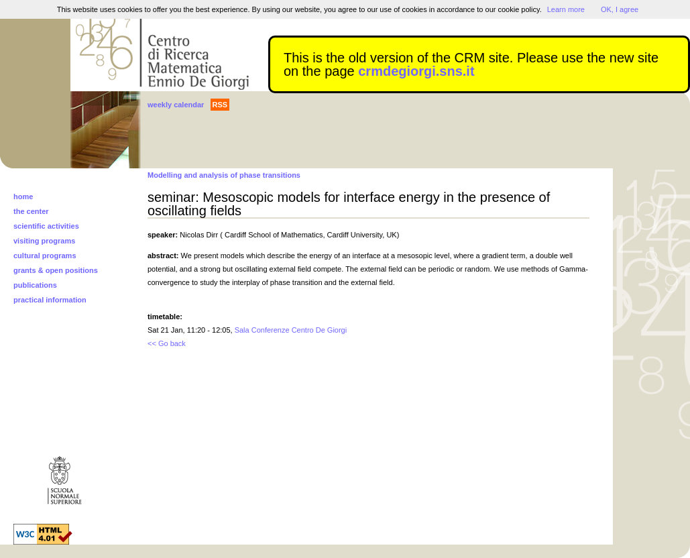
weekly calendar (176, 105)
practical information (50, 300)
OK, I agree (619, 9)
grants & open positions (55, 270)
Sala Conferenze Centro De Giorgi (291, 330)
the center (31, 211)
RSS (220, 105)
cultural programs (44, 256)
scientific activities (46, 226)
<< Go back (167, 343)
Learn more (566, 9)
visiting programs (44, 241)
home (23, 196)
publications (35, 285)
